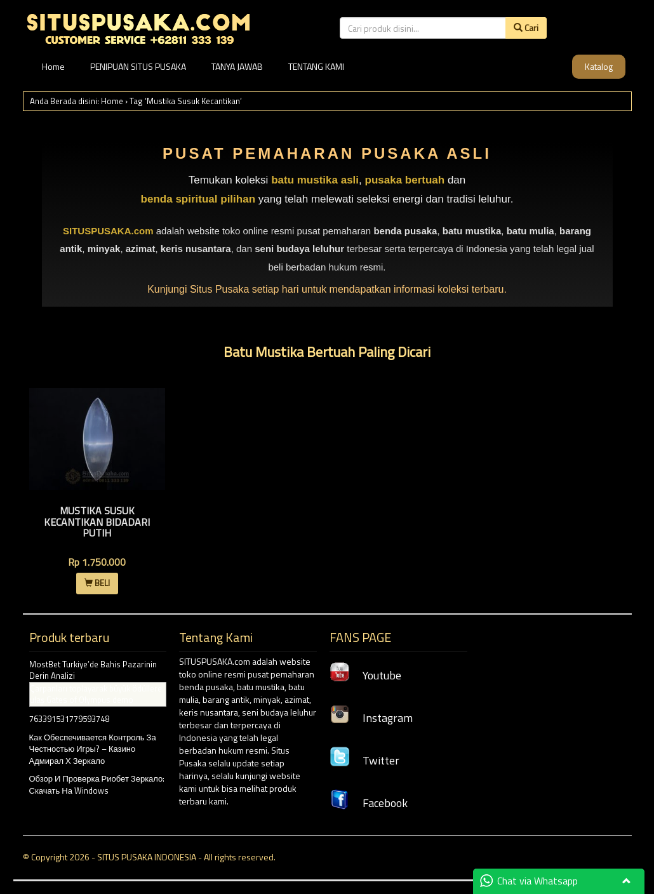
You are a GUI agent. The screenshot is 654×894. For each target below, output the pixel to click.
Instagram (371, 717)
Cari (526, 27)
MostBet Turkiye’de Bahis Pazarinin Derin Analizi (93, 670)
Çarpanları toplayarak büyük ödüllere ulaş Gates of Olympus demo (96, 694)
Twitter (364, 760)
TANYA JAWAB (237, 66)
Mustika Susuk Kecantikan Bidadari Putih (97, 521)
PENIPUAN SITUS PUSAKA (138, 66)
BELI (97, 583)
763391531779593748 (69, 718)
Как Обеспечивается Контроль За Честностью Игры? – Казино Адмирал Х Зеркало (92, 749)
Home (53, 66)
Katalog (599, 66)
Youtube (365, 675)
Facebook (369, 802)
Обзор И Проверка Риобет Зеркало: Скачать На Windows (97, 784)
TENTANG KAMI (316, 66)
